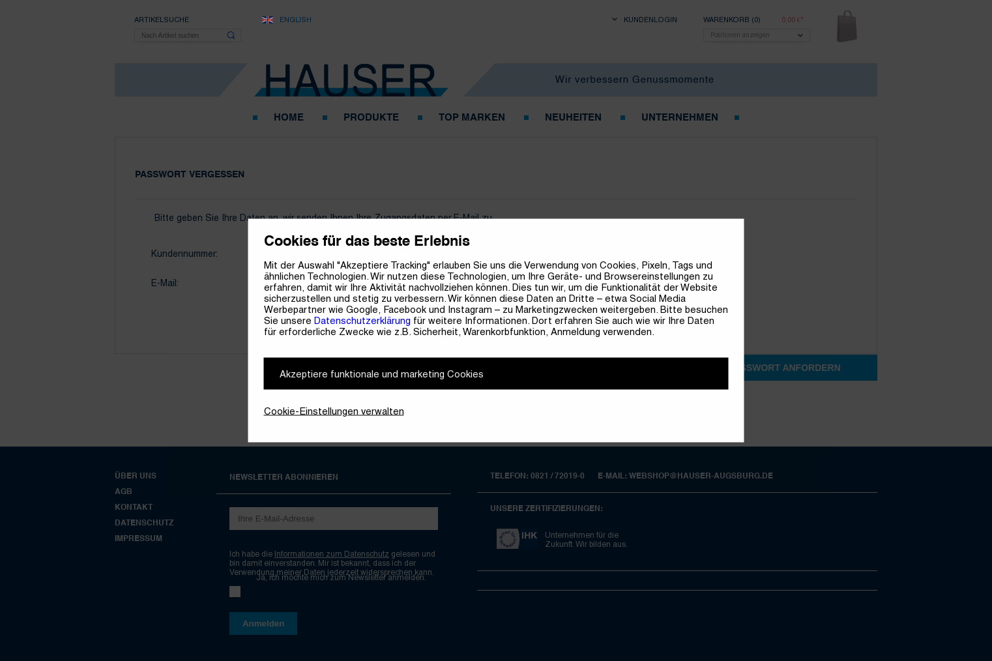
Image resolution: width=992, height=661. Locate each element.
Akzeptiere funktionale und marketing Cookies (382, 373)
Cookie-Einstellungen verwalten (334, 411)
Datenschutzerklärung (362, 320)
